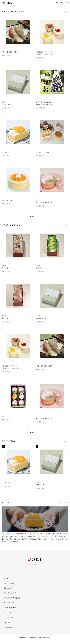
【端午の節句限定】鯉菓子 (10, 52)
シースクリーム (6, 152)
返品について (8, 588)
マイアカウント (8, 617)
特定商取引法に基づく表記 (12, 598)
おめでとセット (6, 416)
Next (66, 456)
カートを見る (8, 622)
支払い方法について (10, 593)
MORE (33, 216)
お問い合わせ (8, 627)
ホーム (6, 578)
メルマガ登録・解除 (10, 608)
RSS (5, 612)
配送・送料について (10, 583)
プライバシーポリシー (10, 603)
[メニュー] (67, 3)
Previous (4, 456)
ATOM (9, 612)
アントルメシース (7, 200)
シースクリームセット (42, 152)
